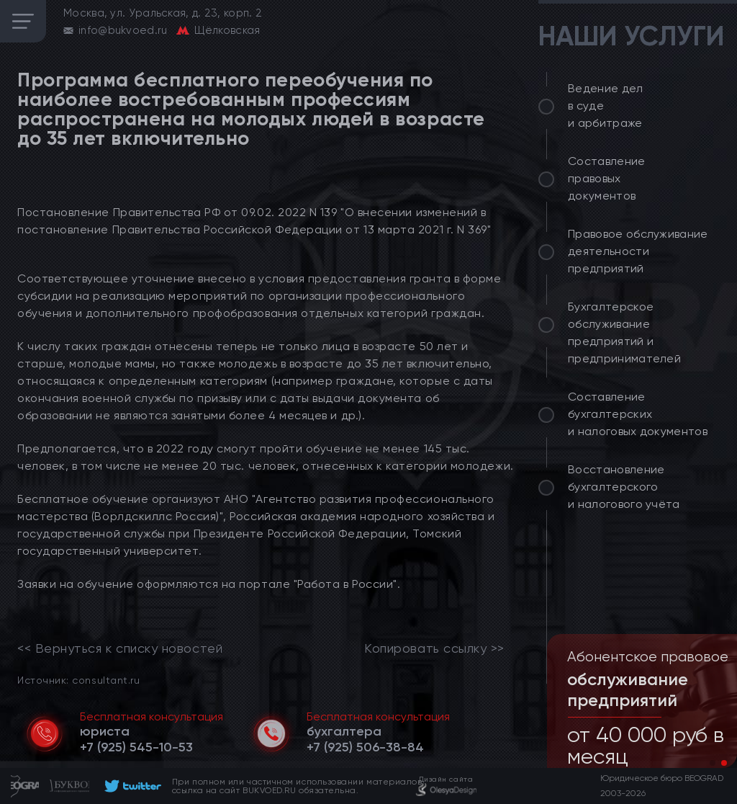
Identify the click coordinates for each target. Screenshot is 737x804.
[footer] (130, 786)
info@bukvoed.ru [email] (123, 30)
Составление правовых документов (607, 178)
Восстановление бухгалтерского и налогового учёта (624, 487)
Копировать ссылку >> (434, 648)
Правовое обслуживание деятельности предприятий (638, 251)
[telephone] (136, 747)
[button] (712, 763)
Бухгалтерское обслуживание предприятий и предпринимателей (624, 332)
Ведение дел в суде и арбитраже (605, 105)
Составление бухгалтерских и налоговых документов (637, 414)
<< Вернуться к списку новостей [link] (119, 648)
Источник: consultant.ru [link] (78, 679)
